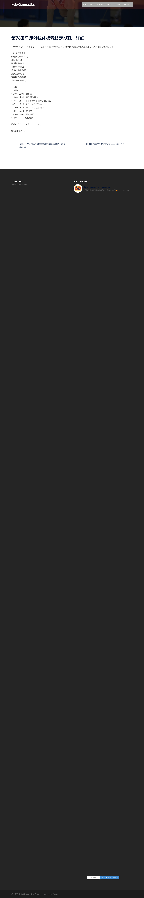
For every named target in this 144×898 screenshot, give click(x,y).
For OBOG (127, 4)
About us (109, 4)
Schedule (100, 4)
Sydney (56, 894)
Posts (92, 4)
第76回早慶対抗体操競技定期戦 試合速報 (105, 144)
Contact (118, 4)
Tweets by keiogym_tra (19, 184)
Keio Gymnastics (23, 4)
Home (85, 4)
